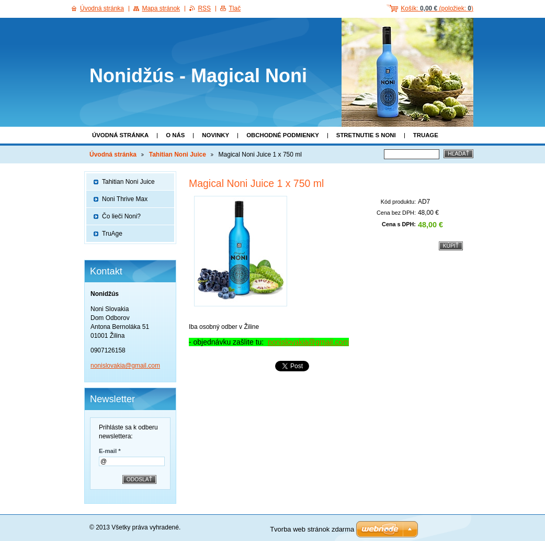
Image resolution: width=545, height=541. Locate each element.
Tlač (235, 8)
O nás (175, 135)
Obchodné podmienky (282, 135)
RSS (204, 8)
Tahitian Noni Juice (177, 154)
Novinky (215, 135)
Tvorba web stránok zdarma (312, 529)
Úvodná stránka (120, 135)
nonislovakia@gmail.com (308, 342)
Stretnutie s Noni (366, 135)
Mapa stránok (161, 8)
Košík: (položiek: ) (437, 8)
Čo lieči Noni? (121, 216)
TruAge (425, 135)
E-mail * (110, 451)
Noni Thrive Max (124, 199)
